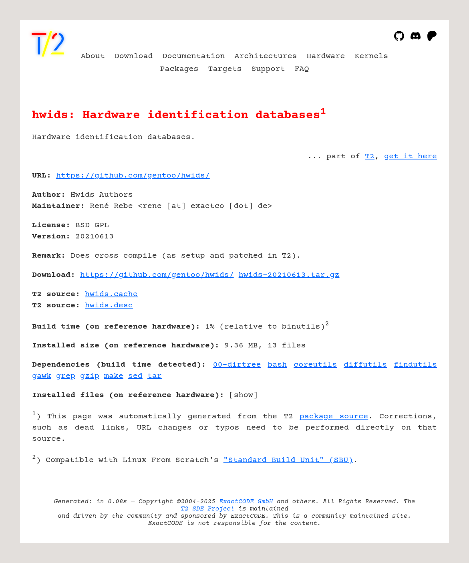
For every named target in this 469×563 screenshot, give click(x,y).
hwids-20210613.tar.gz (289, 275)
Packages (179, 69)
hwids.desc (109, 305)
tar (154, 376)
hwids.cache (111, 294)
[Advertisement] (413, 222)
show (243, 395)
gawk (41, 376)
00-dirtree (237, 364)
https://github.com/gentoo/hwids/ (133, 175)
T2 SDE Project (207, 509)
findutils (415, 364)
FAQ (301, 69)
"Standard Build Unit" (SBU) (288, 460)
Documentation (194, 56)
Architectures (266, 56)
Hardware (325, 56)
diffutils (365, 364)
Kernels (371, 56)
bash (277, 364)
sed (135, 376)
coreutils (315, 364)
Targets (225, 69)
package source (334, 416)
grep (65, 376)
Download (134, 56)
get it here (410, 156)
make (113, 376)
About (93, 56)
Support (268, 69)
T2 (369, 156)
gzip (89, 376)
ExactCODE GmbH (246, 501)
